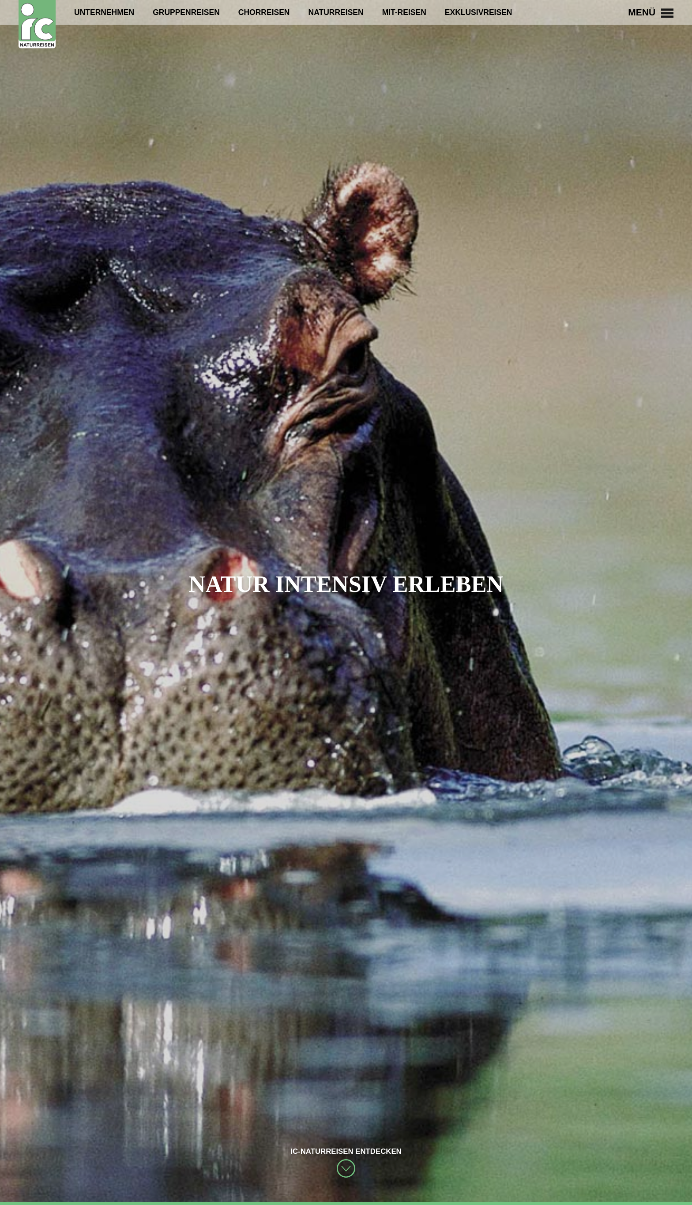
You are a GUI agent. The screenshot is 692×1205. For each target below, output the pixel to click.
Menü (650, 12)
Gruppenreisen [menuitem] (186, 12)
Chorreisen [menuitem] (264, 12)
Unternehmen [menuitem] (104, 12)
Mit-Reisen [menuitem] (404, 12)
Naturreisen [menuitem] (336, 12)
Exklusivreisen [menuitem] (478, 12)
